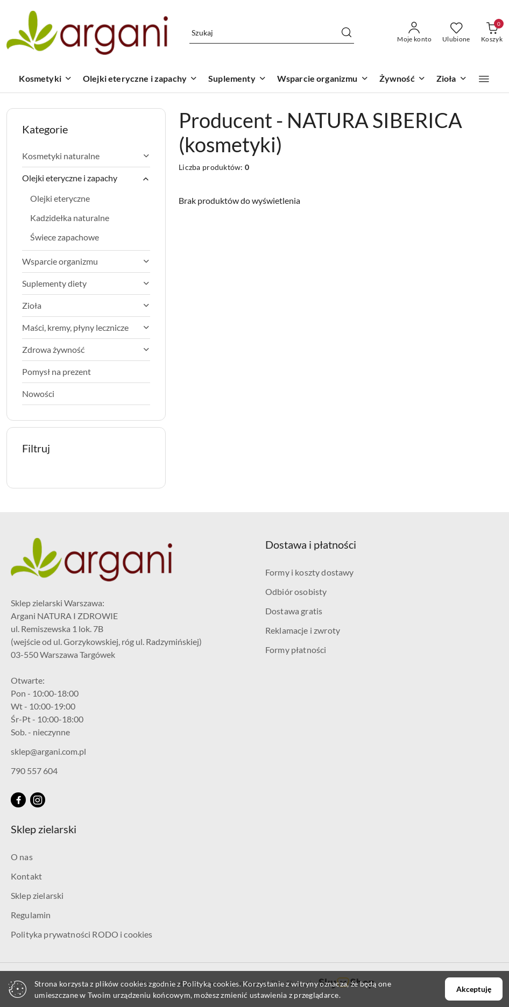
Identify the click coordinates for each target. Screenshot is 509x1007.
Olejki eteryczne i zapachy (86, 178)
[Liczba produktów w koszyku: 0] (492, 33)
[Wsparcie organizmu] (323, 79)
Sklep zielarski (37, 895)
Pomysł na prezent (56, 371)
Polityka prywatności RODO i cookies (82, 934)
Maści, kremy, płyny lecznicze (86, 327)
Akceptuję (473, 989)
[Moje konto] (414, 33)
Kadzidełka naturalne (69, 217)
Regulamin (31, 915)
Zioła (86, 305)
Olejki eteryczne (60, 198)
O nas (22, 857)
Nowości (38, 393)
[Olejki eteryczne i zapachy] (140, 79)
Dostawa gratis (293, 611)
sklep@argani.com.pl (48, 751)
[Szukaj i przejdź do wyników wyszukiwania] (346, 33)
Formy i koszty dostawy (309, 572)
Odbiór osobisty (296, 591)
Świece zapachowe (64, 237)
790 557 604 (34, 770)
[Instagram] (37, 799)
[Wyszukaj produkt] (271, 33)
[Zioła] (451, 79)
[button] (484, 79)
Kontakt (26, 876)
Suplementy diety (86, 283)
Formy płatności (295, 649)
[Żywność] (402, 79)
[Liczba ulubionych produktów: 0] (456, 33)
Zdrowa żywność (86, 349)
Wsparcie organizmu (86, 261)
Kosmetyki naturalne (86, 156)
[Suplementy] (237, 79)
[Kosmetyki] (45, 79)
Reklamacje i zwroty (302, 630)
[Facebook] (18, 799)
